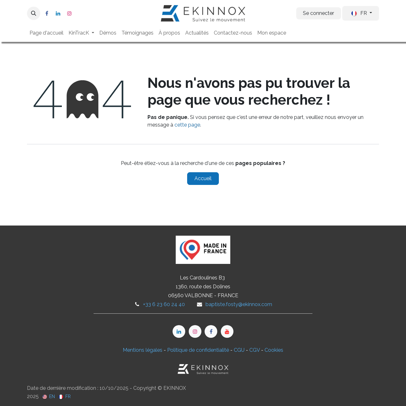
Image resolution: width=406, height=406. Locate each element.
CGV (254, 350)
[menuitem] (46, 33)
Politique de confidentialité (198, 350)
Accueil (203, 178)
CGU (239, 350)
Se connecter (318, 13)
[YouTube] (227, 331)
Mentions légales (142, 350)
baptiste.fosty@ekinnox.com (239, 304)
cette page (187, 125)
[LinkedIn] (58, 13)
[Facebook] (47, 13)
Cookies (274, 350)
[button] (33, 13)
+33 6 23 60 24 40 (164, 304)
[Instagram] (69, 13)
